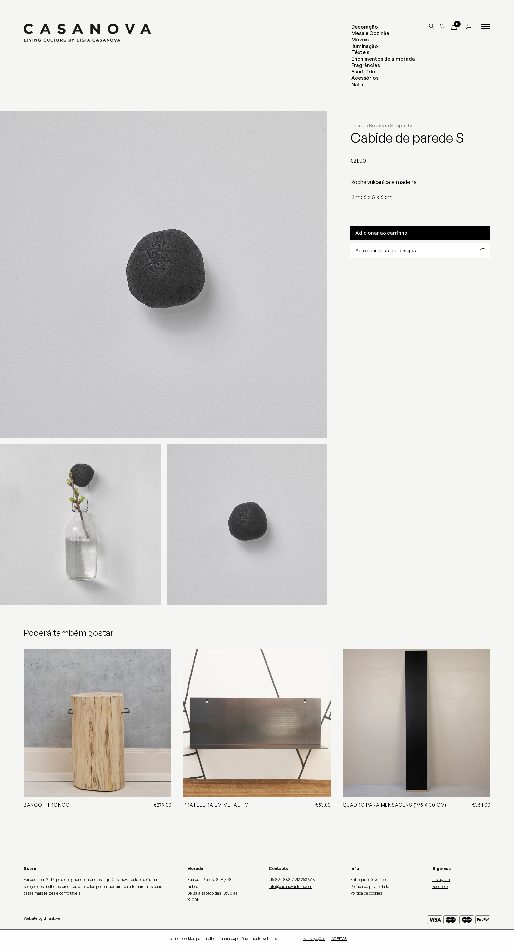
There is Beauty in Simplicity (381, 125)
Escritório (363, 72)
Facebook (440, 886)
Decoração (364, 27)
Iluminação (364, 46)
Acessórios (365, 78)
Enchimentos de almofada (383, 59)
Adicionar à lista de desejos (420, 250)
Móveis (360, 39)
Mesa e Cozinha (370, 33)
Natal (358, 84)
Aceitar (339, 938)
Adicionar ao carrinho (381, 233)
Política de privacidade (369, 886)
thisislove (52, 918)
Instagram (441, 879)
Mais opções (314, 938)
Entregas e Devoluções (369, 879)
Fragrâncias (365, 65)
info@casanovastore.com (290, 886)
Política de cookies (366, 893)
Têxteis (360, 52)
